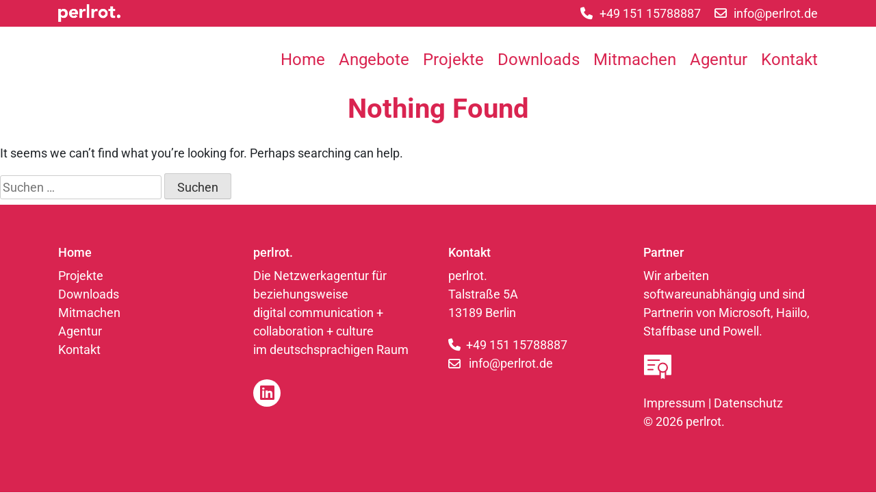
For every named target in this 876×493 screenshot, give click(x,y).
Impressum (674, 403)
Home (303, 59)
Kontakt (789, 59)
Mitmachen (634, 59)
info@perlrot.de (511, 363)
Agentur (718, 59)
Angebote (374, 59)
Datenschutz (748, 403)
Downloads (539, 59)
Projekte (453, 59)
